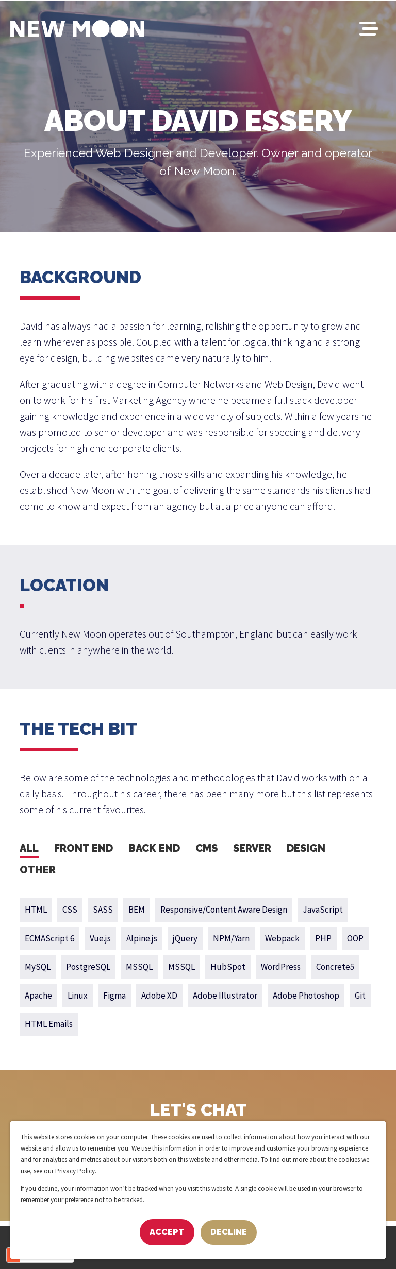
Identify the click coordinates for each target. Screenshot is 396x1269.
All (29, 848)
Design (306, 848)
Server (252, 848)
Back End (154, 848)
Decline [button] (228, 1232)
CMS (206, 848)
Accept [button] (167, 1232)
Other (38, 870)
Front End (83, 848)
